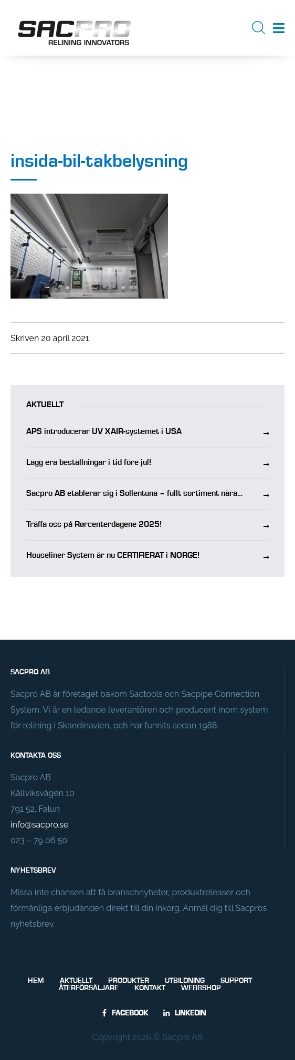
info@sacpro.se (39, 825)
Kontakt (149, 988)
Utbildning (185, 980)
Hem (36, 980)
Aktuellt (76, 980)
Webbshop (201, 988)
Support (236, 980)
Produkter (128, 980)
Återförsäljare (89, 988)
